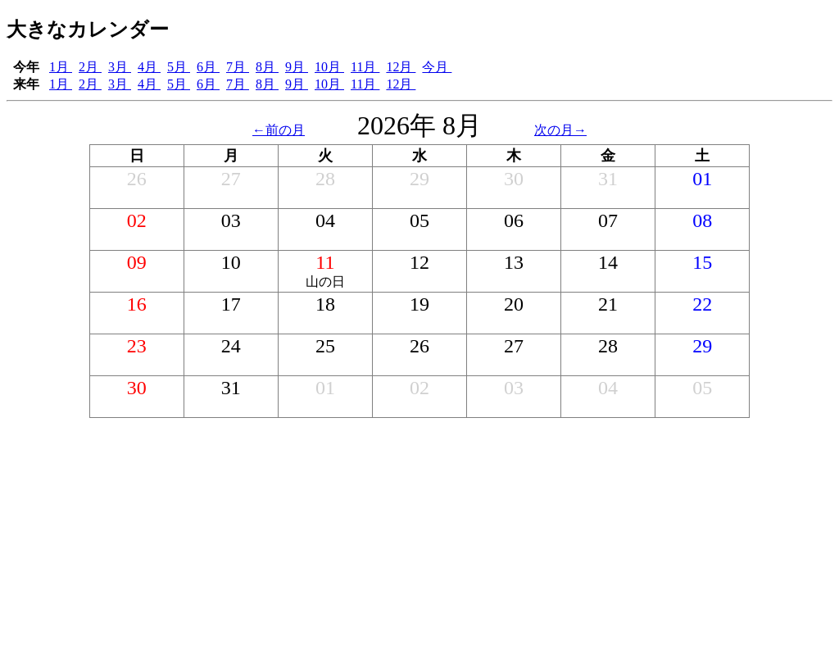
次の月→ (560, 130)
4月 (149, 67)
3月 (119, 67)
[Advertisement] (419, 532)
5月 (178, 67)
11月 (365, 67)
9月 (296, 67)
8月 (267, 67)
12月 (400, 67)
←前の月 (278, 130)
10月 (329, 67)
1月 (60, 67)
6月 (208, 67)
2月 (90, 67)
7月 (237, 67)
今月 (436, 67)
